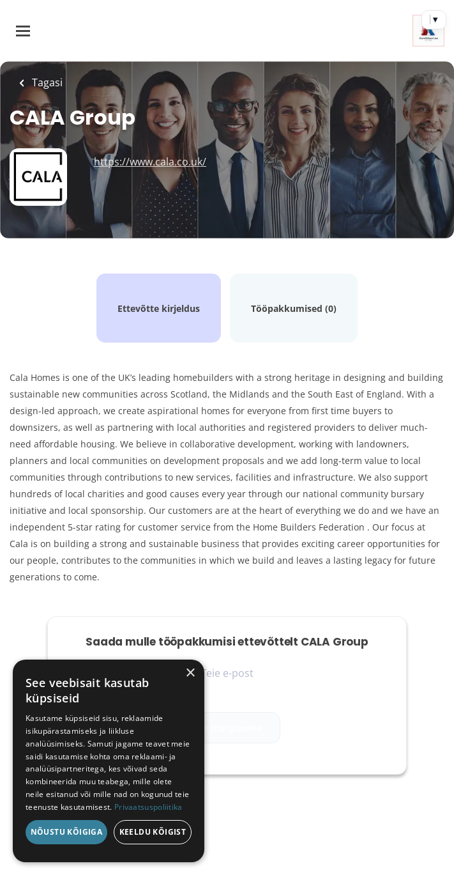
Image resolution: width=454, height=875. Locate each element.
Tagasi (46, 82)
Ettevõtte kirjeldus (158, 308)
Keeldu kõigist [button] (152, 831)
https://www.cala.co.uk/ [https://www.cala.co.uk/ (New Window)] (150, 162)
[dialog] (108, 761)
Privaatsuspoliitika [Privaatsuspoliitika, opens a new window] (148, 806)
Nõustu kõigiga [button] (67, 831)
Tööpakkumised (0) (294, 308)
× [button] (190, 673)
